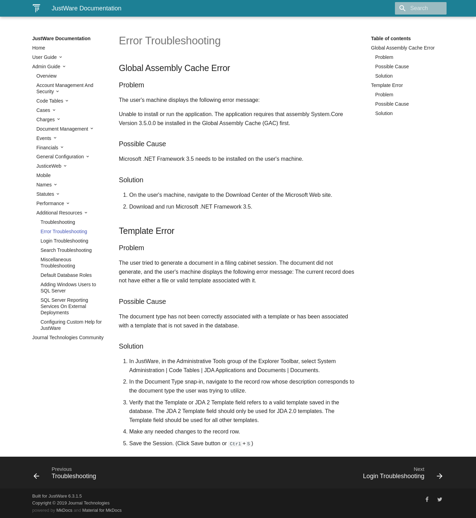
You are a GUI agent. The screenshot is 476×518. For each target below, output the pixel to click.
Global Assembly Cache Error (403, 48)
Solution (384, 76)
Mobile (43, 175)
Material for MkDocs (102, 510)
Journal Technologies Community (68, 337)
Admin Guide (47, 66)
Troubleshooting (58, 222)
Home (38, 48)
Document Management (62, 129)
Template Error (387, 85)
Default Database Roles (66, 275)
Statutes (45, 194)
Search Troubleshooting (66, 250)
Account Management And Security (64, 88)
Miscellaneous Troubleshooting (58, 263)
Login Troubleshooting (64, 241)
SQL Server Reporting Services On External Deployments (64, 306)
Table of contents (391, 38)
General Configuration (60, 156)
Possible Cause (392, 66)
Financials (48, 147)
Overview (46, 76)
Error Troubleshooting (64, 231)
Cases (44, 110)
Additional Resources (59, 213)
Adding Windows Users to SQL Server (68, 287)
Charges (46, 119)
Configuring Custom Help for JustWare (71, 325)
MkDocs (64, 510)
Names (44, 184)
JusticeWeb (49, 166)
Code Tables (50, 101)
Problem (384, 57)
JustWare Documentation (61, 38)
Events (44, 138)
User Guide (45, 57)
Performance (50, 203)
